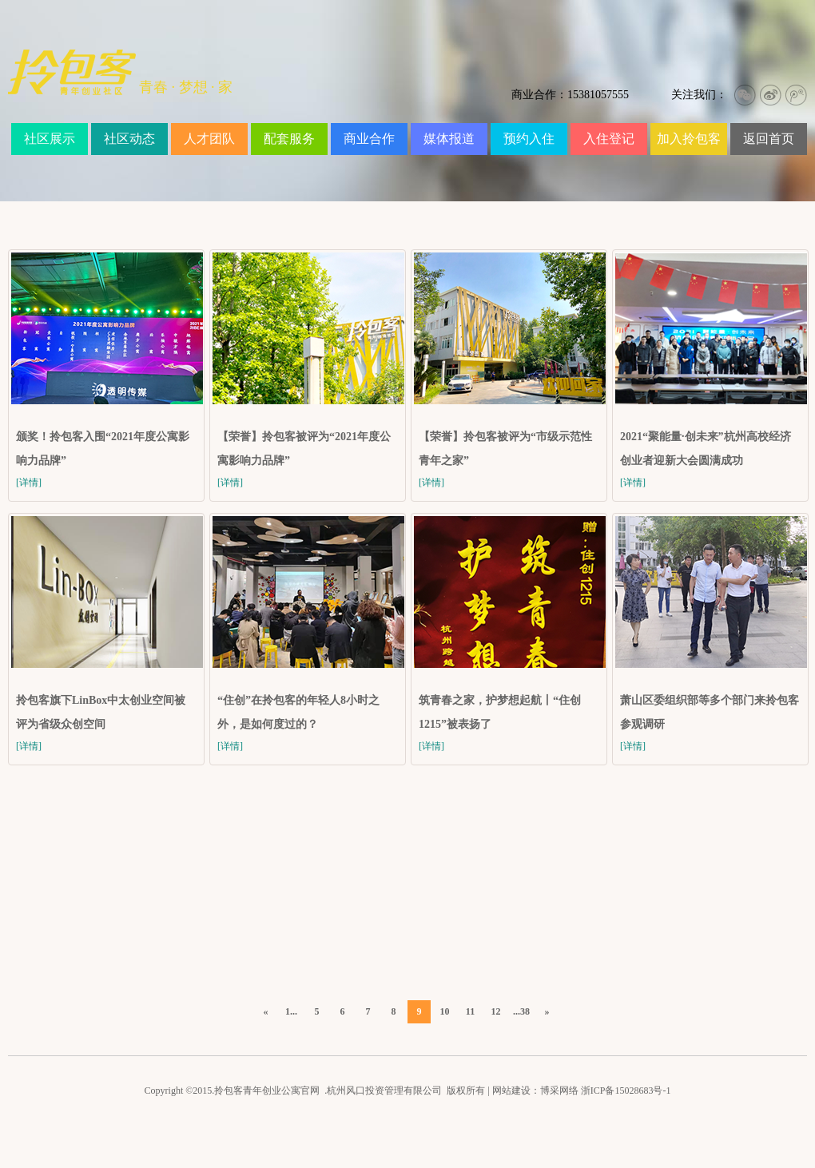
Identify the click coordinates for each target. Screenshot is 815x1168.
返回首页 (768, 138)
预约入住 (529, 138)
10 (445, 1011)
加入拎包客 (689, 138)
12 (496, 1011)
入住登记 (608, 138)
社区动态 (129, 138)
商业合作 (369, 138)
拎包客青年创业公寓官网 (267, 1090)
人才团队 (209, 138)
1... (291, 1011)
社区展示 (49, 138)
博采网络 (559, 1090)
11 (470, 1011)
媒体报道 (449, 138)
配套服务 (289, 138)
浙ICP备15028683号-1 (626, 1090)
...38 (521, 1011)
